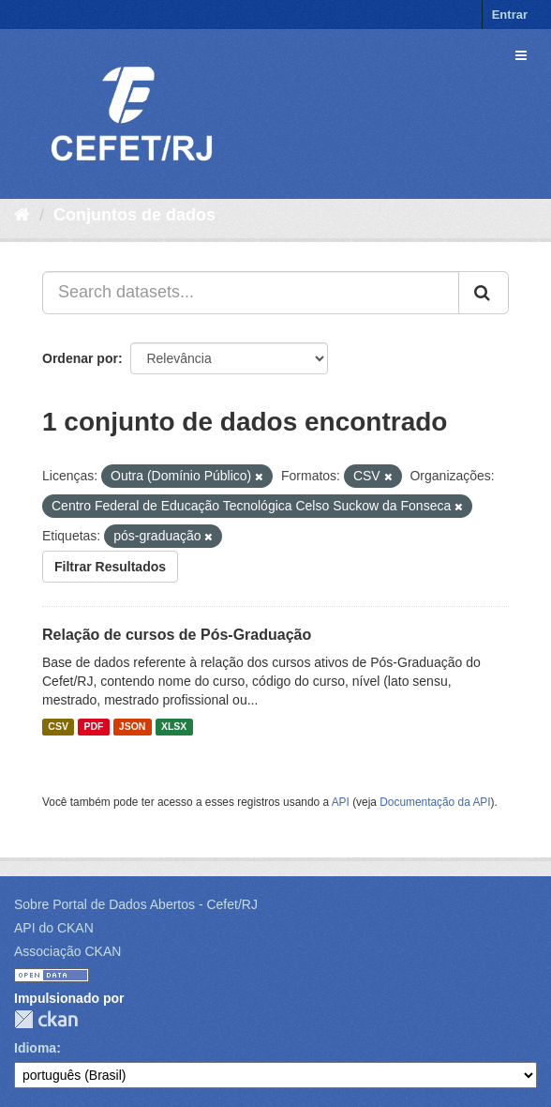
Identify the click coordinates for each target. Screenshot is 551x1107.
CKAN (46, 1019)
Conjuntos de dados (134, 214)
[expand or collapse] (521, 55)
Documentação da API (435, 802)
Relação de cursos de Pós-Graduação (176, 635)
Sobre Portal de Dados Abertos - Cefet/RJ (136, 904)
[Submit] (483, 292)
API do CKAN (54, 927)
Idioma (35, 1047)
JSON (132, 727)
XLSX (173, 727)
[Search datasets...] (250, 292)
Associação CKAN (67, 951)
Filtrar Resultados (110, 566)
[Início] (22, 214)
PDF (93, 727)
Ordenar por (80, 358)
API (341, 802)
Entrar (510, 15)
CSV (58, 727)
